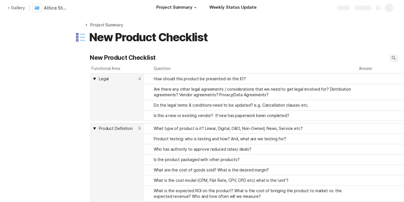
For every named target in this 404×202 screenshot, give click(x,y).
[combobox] (118, 79)
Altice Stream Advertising (57, 8)
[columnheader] (117, 97)
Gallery (16, 7)
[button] (195, 7)
